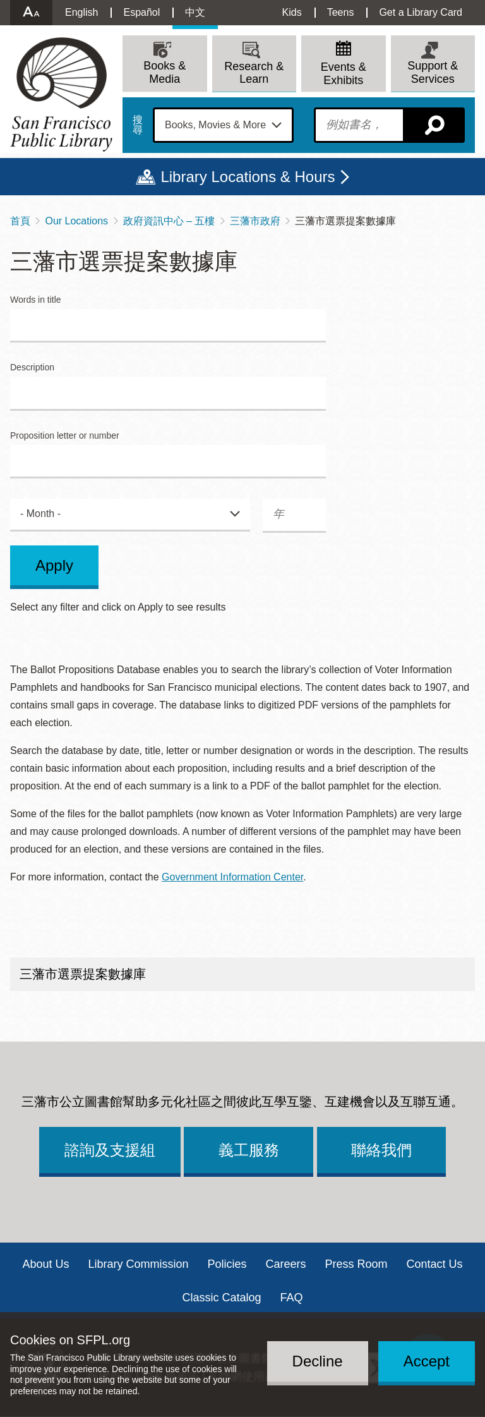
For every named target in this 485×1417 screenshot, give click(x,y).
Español (141, 12)
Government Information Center (232, 877)
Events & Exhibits (343, 74)
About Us (45, 1264)
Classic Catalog (221, 1297)
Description (32, 367)
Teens (340, 12)
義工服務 (249, 1150)
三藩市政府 (255, 221)
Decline (317, 1361)
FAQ (291, 1297)
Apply (54, 565)
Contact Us (435, 1264)
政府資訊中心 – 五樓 (169, 221)
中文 (195, 12)
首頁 (20, 221)
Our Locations (76, 221)
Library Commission (138, 1264)
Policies (226, 1264)
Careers (286, 1264)
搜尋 (138, 125)
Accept (427, 1361)
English (81, 12)
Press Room (356, 1264)
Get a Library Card (420, 12)
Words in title (35, 300)
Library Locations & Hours (247, 176)
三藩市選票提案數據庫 (83, 974)
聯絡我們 (381, 1150)
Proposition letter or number (64, 436)
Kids (292, 12)
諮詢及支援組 (109, 1150)
